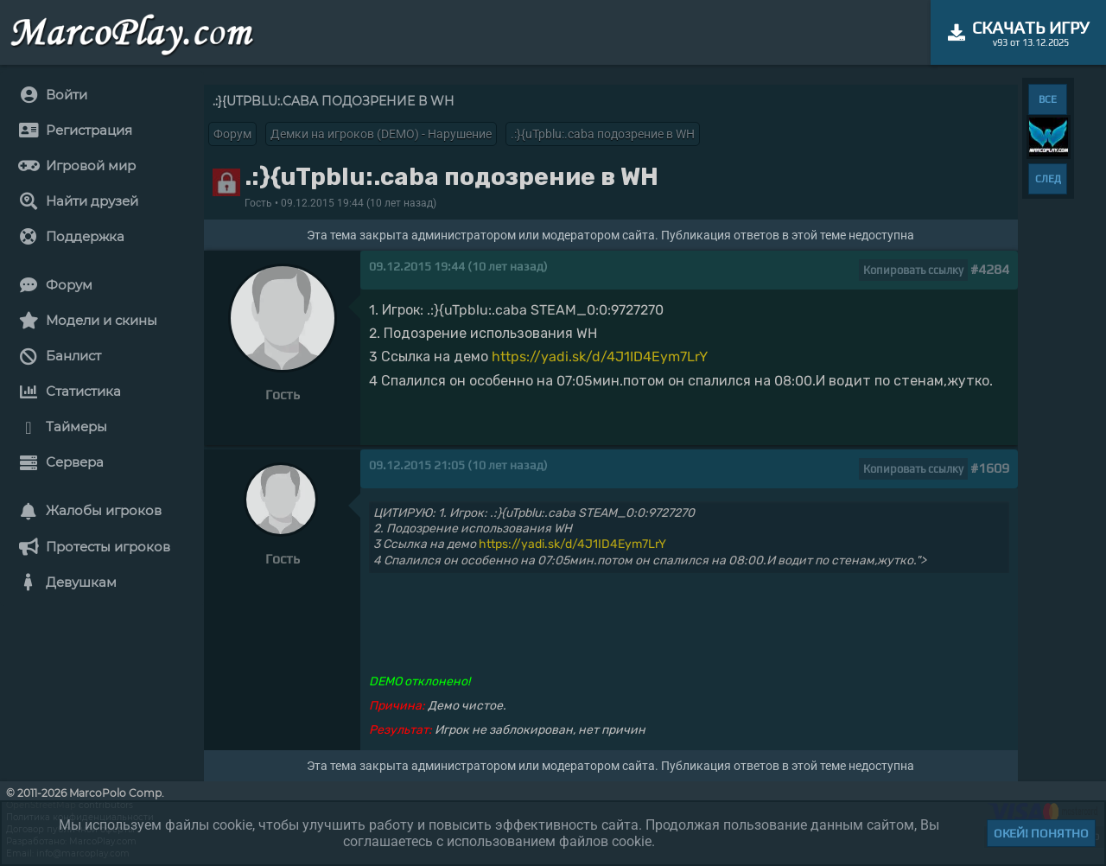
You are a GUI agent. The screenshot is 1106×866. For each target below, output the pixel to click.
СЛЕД (1048, 179)
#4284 (989, 269)
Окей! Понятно (1041, 833)
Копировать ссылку (913, 270)
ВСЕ (1048, 99)
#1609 (989, 468)
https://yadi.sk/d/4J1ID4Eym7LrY (600, 356)
